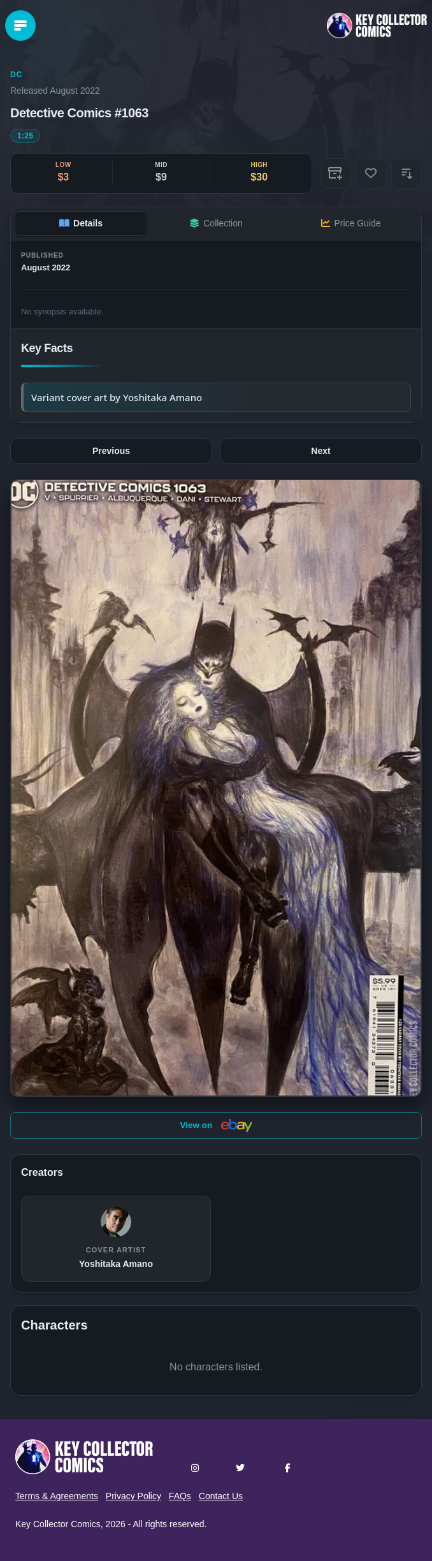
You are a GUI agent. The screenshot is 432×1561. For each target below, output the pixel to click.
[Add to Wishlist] (371, 173)
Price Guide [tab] (350, 223)
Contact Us (221, 1496)
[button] (406, 173)
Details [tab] (81, 223)
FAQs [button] (180, 1496)
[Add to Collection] (335, 173)
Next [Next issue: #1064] (320, 451)
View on (216, 1125)
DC (16, 74)
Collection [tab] (215, 223)
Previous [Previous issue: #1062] (111, 451)
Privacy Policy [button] (133, 1496)
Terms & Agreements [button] (56, 1496)
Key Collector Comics (58, 1524)
